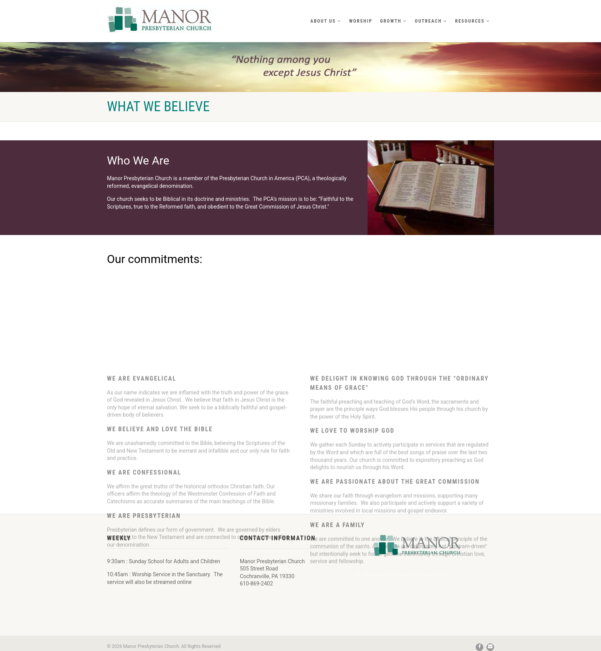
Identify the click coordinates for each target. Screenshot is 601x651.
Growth (393, 21)
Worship (361, 21)
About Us (326, 21)
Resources (472, 21)
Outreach (431, 21)
